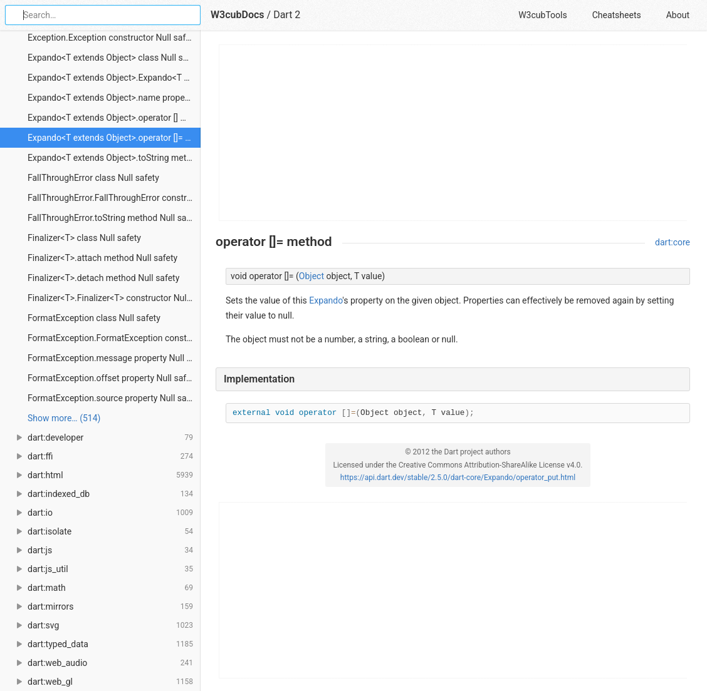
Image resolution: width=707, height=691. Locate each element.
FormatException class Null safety (94, 318)
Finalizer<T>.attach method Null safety (102, 258)
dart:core (672, 242)
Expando (325, 300)
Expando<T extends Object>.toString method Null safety (114, 158)
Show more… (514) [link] (64, 418)
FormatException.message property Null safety (114, 358)
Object (311, 276)
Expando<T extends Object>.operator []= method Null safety (114, 138)
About (677, 15)
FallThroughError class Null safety (93, 178)
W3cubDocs (237, 15)
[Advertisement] (453, 132)
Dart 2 (286, 15)
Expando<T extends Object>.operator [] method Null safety (114, 118)
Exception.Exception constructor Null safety (112, 38)
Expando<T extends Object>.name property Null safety (114, 98)
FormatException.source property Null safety (114, 398)
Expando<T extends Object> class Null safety (114, 58)
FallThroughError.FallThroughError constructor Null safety (114, 198)
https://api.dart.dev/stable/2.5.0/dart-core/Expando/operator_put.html (457, 477)
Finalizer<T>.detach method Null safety (103, 278)
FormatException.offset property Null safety (113, 378)
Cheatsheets (616, 15)
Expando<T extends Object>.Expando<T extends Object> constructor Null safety (114, 78)
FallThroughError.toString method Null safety (114, 218)
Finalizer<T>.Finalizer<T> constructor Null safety (114, 298)
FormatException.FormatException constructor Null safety (114, 338)
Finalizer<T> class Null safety (84, 238)
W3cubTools (542, 15)
